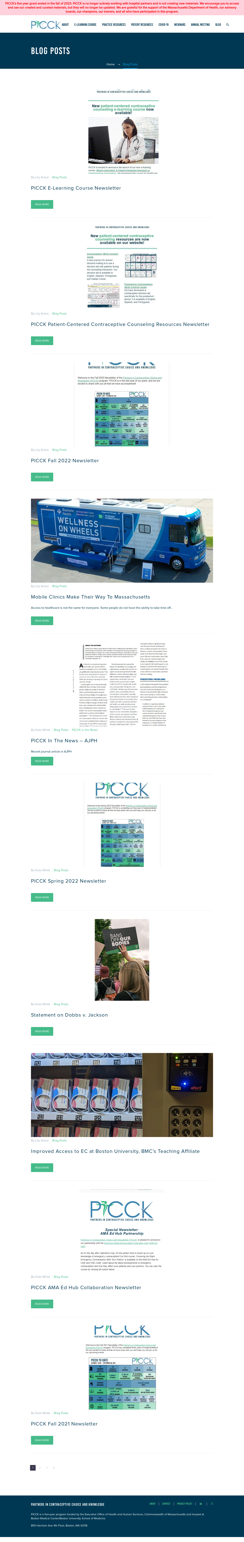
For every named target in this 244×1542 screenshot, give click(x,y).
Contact (166, 1508)
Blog (218, 25)
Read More (42, 204)
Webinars (179, 25)
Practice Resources (114, 25)
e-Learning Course (85, 25)
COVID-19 (164, 25)
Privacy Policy (184, 1508)
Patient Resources (142, 25)
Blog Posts (59, 177)
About (65, 25)
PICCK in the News (85, 735)
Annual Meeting (200, 25)
